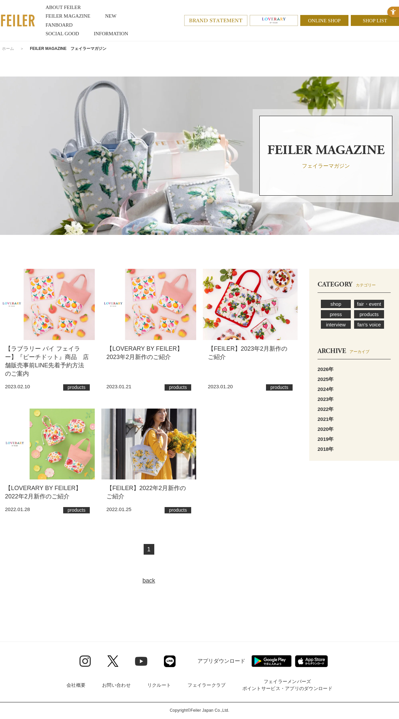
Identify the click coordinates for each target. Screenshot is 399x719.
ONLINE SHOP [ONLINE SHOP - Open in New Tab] (324, 20)
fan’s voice (369, 324)
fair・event (369, 304)
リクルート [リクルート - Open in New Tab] (159, 685)
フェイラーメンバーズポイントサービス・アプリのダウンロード (287, 685)
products (369, 314)
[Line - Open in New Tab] (170, 661)
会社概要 (75, 685)
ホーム (8, 48)
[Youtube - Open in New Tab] (141, 661)
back (148, 580)
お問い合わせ (116, 685)
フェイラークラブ (206, 685)
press (336, 314)
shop (336, 304)
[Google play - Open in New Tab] (271, 661)
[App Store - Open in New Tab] (311, 661)
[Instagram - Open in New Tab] (85, 661)
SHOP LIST (375, 20)
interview (335, 324)
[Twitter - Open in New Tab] (112, 661)
